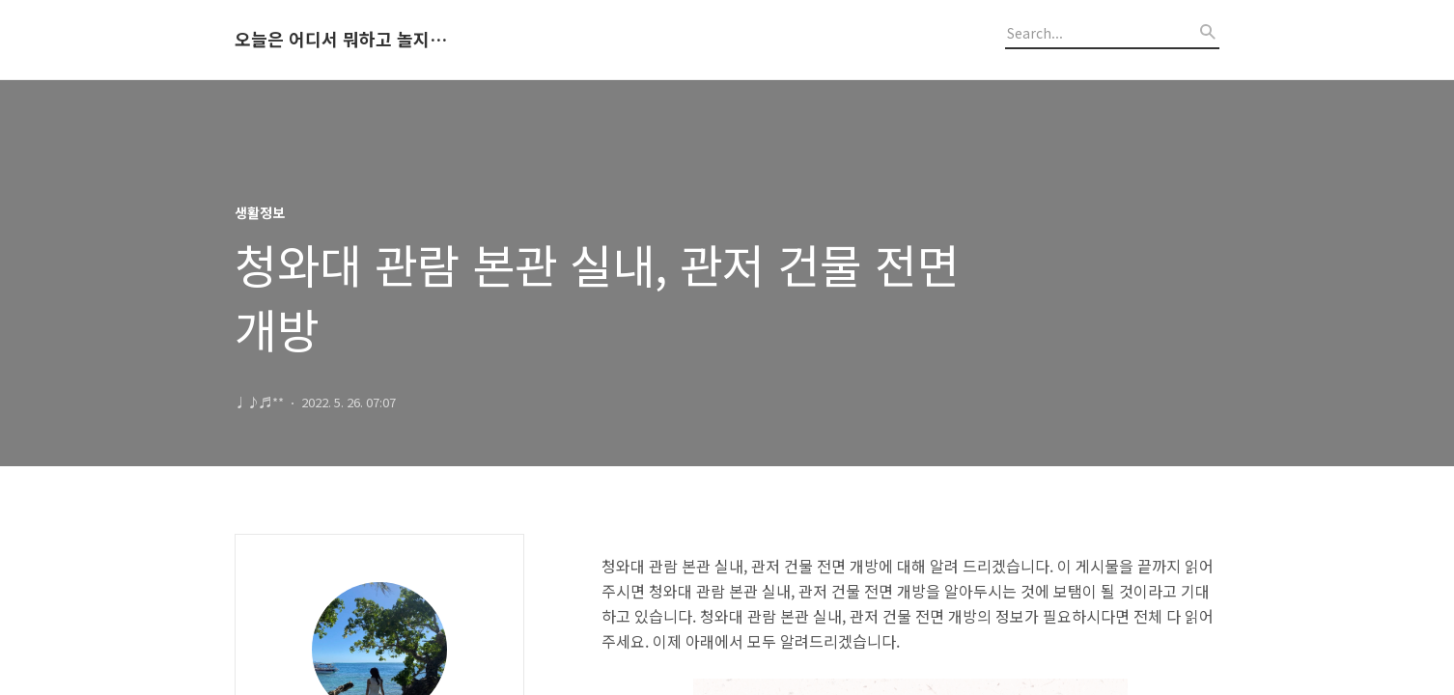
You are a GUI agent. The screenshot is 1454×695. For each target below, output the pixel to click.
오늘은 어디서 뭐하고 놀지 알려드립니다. (341, 39)
